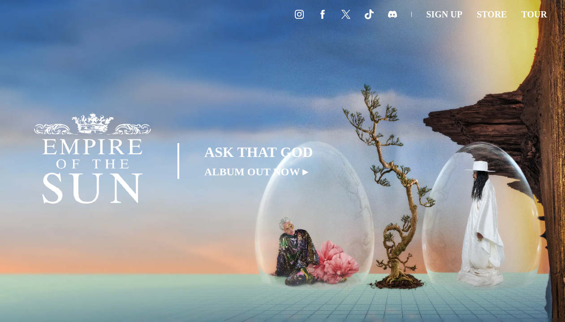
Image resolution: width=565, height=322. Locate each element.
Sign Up (444, 14)
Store (492, 14)
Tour (534, 14)
